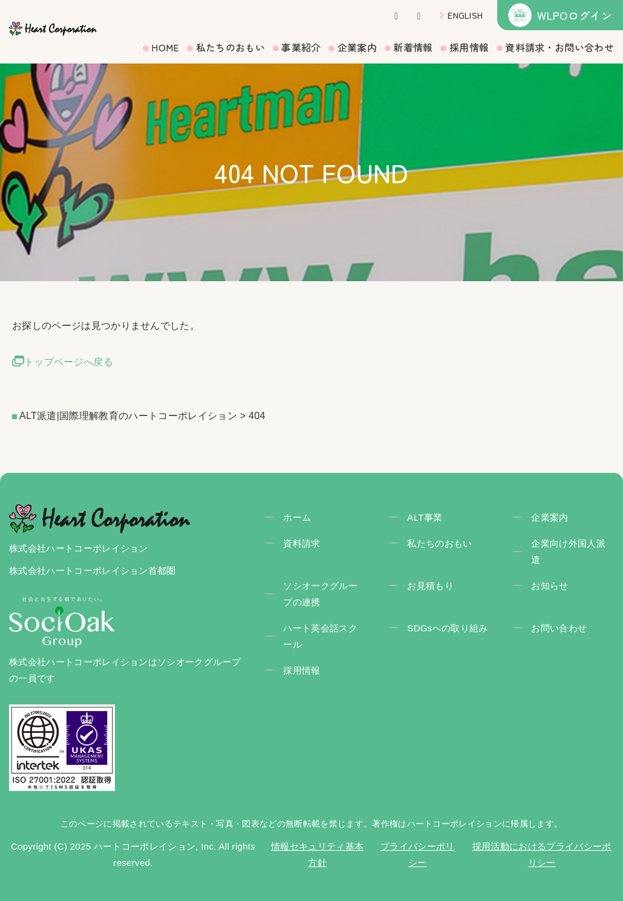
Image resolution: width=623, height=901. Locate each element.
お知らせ (549, 586)
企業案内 (357, 47)
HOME (165, 47)
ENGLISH (465, 15)
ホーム (297, 517)
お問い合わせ (559, 628)
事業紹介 (301, 47)
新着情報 (412, 47)
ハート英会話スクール (320, 636)
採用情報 (469, 47)
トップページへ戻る (68, 362)
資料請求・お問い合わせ (559, 47)
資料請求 (301, 543)
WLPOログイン (574, 15)
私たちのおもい (230, 47)
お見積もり (430, 586)
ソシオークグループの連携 (320, 594)
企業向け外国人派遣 (568, 551)
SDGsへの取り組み (447, 628)
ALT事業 (424, 517)
